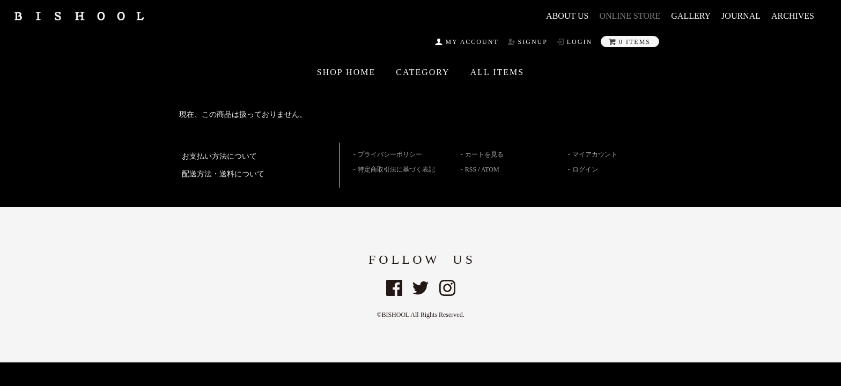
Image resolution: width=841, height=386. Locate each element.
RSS (470, 169)
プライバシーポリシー (390, 154)
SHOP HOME (346, 72)
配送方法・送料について (223, 174)
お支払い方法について (219, 156)
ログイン (585, 169)
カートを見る (484, 154)
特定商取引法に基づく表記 (396, 169)
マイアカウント (594, 154)
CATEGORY (422, 72)
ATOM (490, 169)
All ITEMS (497, 72)
